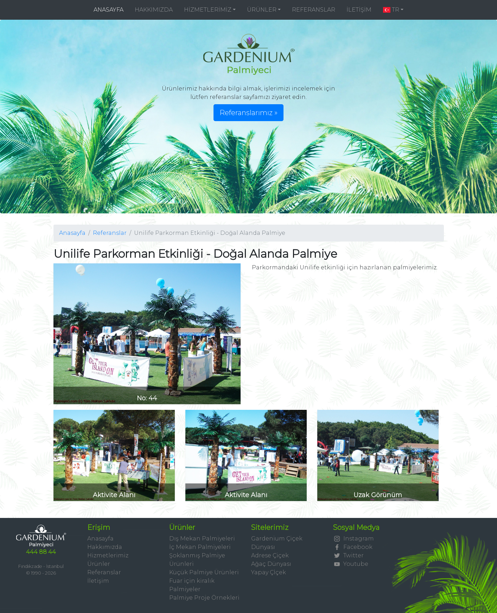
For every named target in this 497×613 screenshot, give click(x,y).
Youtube (350, 564)
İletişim (98, 580)
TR (391, 9)
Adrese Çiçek (270, 555)
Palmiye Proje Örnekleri (204, 597)
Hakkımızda (104, 547)
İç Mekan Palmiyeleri (200, 547)
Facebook (352, 547)
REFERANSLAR (313, 9)
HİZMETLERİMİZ (207, 9)
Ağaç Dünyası (271, 564)
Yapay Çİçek (268, 572)
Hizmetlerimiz (107, 555)
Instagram (353, 538)
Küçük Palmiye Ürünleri (204, 572)
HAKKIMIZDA (154, 9)
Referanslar (110, 233)
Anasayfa (72, 233)
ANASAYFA (111, 9)
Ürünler (98, 564)
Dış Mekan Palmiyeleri (202, 538)
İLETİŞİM (358, 9)
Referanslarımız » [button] (248, 112)
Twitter (348, 555)
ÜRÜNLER (261, 9)
